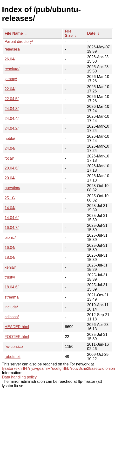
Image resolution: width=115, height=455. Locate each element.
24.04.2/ (12, 128)
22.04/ (10, 89)
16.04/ (10, 248)
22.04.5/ (12, 99)
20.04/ (10, 178)
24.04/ (10, 148)
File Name (14, 33)
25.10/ (10, 198)
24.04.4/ (12, 119)
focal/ (9, 158)
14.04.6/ (12, 218)
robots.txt (12, 357)
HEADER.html (17, 327)
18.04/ (10, 257)
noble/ (10, 138)
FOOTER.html (17, 337)
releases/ (12, 49)
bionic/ (10, 237)
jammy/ (11, 79)
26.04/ (10, 59)
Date (91, 33)
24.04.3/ (12, 109)
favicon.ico (14, 346)
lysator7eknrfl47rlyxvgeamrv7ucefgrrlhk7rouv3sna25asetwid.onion (58, 368)
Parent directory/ (19, 41)
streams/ (12, 297)
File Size (69, 33)
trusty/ (10, 277)
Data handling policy (19, 377)
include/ (11, 307)
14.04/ (10, 208)
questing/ (12, 188)
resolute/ (12, 69)
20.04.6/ (12, 168)
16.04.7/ (12, 228)
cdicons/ (12, 317)
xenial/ (10, 267)
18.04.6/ (12, 287)
